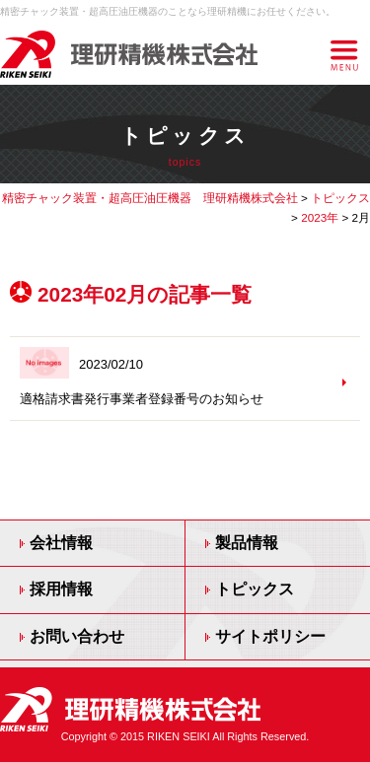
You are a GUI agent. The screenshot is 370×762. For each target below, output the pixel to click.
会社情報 (61, 542)
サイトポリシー (270, 636)
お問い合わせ (77, 636)
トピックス (254, 589)
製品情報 (246, 542)
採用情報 (61, 589)
